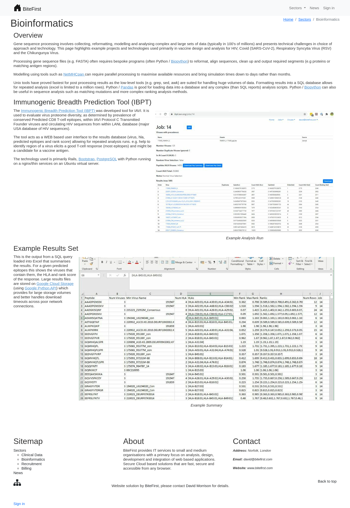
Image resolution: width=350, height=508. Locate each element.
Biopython (179, 61)
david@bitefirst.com (258, 459)
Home (288, 19)
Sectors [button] (296, 8)
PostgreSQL (107, 159)
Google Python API (40, 288)
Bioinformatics (33, 459)
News (314, 8)
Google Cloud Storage (55, 283)
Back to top (327, 481)
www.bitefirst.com (260, 468)
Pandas (127, 87)
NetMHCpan (74, 74)
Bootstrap (86, 159)
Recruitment (31, 464)
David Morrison (198, 486)
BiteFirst (27, 7)
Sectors (304, 19)
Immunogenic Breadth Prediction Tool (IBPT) (58, 110)
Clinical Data (31, 455)
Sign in (329, 8)
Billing (26, 468)
